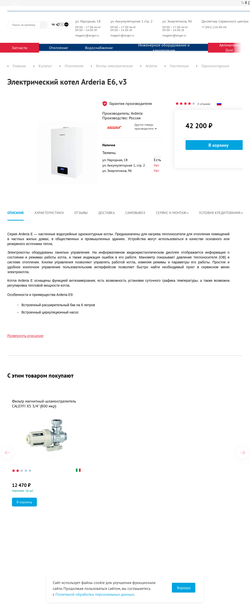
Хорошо (184, 587)
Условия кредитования (221, 213)
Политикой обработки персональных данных (94, 594)
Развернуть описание (25, 335)
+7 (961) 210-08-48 (214, 27)
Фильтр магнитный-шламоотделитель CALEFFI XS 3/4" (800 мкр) (44, 403)
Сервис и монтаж (172, 213)
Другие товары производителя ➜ (146, 126)
